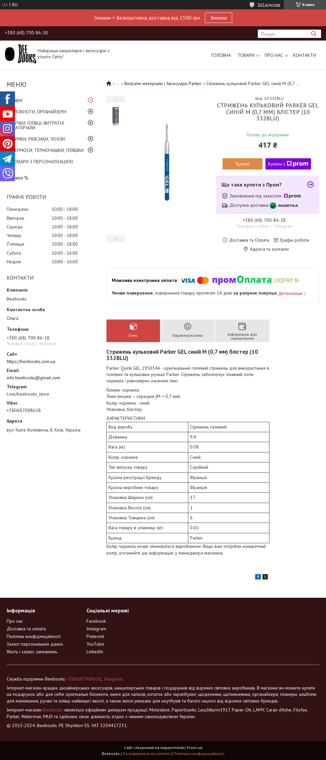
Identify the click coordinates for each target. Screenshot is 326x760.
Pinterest (95, 636)
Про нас (273, 55)
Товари (246, 55)
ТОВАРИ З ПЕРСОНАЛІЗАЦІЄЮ (42, 162)
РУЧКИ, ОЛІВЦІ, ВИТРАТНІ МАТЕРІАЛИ (38, 125)
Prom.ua (194, 747)
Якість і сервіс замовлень (32, 652)
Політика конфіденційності (34, 636)
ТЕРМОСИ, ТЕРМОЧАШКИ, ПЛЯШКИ (47, 150)
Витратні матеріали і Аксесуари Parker (163, 83)
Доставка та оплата (26, 629)
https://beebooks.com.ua (31, 361)
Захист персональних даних (35, 644)
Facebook (96, 621)
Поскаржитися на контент (147, 753)
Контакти (304, 55)
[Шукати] (313, 34)
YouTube (95, 644)
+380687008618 (84, 679)
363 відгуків (268, 4)
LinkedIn (94, 652)
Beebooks (53, 710)
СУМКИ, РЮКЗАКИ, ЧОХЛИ (38, 139)
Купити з (288, 164)
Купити (242, 164)
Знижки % (17, 178)
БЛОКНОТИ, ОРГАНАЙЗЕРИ (39, 112)
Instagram (96, 629)
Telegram (112, 679)
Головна (221, 55)
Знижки (218, 17)
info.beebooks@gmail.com (33, 378)
